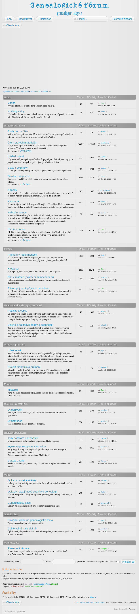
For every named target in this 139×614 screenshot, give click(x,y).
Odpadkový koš (11, 543)
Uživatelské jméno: (11, 561)
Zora (102, 103)
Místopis (8, 384)
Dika (102, 176)
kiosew (93, 597)
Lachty (103, 438)
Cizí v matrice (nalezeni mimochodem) (31, 277)
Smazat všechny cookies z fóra (92, 602)
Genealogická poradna (15, 125)
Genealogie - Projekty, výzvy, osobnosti (23, 305)
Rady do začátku (18, 131)
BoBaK (104, 481)
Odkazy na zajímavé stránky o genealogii (32, 491)
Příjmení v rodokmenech (22, 254)
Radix (103, 492)
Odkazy (8, 475)
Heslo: (48, 561)
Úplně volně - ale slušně (22, 528)
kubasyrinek (105, 190)
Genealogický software (15, 432)
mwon (103, 213)
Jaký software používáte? (23, 437)
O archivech (15, 409)
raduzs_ (104, 168)
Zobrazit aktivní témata (41, 91)
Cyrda (103, 157)
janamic (104, 277)
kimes (103, 201)
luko (102, 520)
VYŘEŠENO (25, 151)
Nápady (12, 189)
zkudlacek (105, 143)
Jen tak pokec (11, 514)
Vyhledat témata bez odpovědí (16, 91)
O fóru (7, 97)
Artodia (132, 609)
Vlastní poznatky (18, 167)
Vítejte (11, 102)
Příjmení (8, 249)
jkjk (102, 351)
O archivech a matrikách (16, 404)
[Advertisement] (69, 57)
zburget (104, 548)
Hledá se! (13, 268)
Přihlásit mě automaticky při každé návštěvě (98, 561)
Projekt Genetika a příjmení (24, 366)
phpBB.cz (21, 611)
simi (102, 255)
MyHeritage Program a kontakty (27, 446)
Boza (103, 112)
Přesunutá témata (18, 548)
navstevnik (105, 503)
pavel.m (104, 311)
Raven (103, 461)
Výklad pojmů (16, 156)
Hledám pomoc (17, 229)
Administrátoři (17, 586)
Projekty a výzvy (17, 310)
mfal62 (103, 325)
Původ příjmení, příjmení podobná (28, 288)
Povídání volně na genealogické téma (30, 520)
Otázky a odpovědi (19, 176)
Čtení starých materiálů (21, 142)
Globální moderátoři (34, 586)
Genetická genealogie (14, 344)
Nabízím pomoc (17, 212)
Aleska (103, 131)
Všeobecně (14, 350)
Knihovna (13, 201)
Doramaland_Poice (42, 584)
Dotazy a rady (16, 460)
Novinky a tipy (16, 111)
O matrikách (15, 420)
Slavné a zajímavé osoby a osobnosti (30, 324)
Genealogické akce (19, 502)
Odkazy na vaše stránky (22, 480)
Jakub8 (103, 367)
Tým (76, 602)
